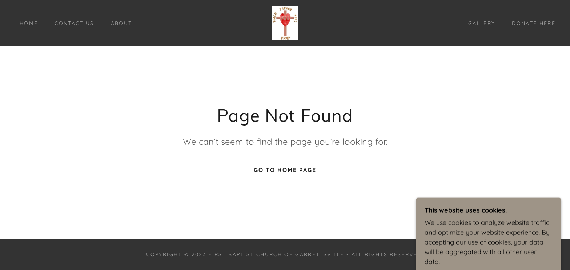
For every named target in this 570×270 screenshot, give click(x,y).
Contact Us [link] (74, 23)
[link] (285, 22)
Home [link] (29, 23)
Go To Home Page (285, 169)
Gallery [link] (481, 23)
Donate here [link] (533, 23)
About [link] (121, 23)
